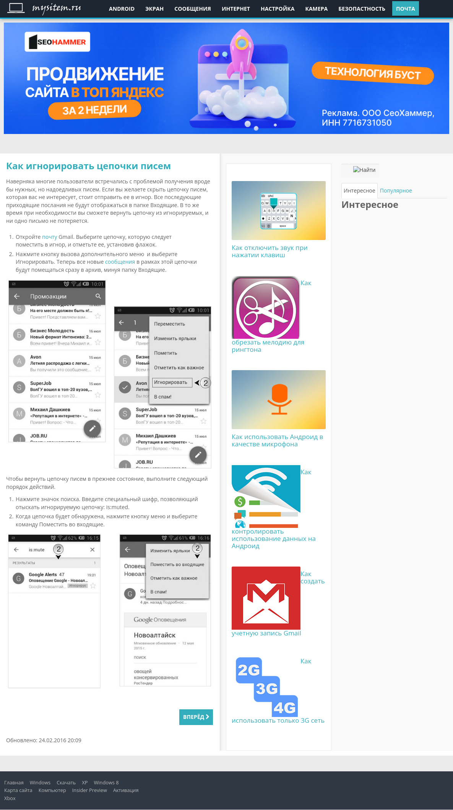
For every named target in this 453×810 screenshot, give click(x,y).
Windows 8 (106, 782)
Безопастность (361, 8)
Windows (40, 782)
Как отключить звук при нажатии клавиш (270, 251)
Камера (316, 8)
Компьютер (52, 790)
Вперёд (196, 716)
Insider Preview (89, 790)
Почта (405, 8)
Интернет (236, 8)
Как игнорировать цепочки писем (88, 165)
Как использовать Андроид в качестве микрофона (277, 440)
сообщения (120, 261)
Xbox (10, 798)
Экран (154, 8)
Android (122, 8)
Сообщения (192, 8)
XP (85, 782)
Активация (126, 790)
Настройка (277, 8)
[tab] (359, 190)
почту (49, 236)
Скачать (66, 782)
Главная (14, 782)
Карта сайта (18, 790)
